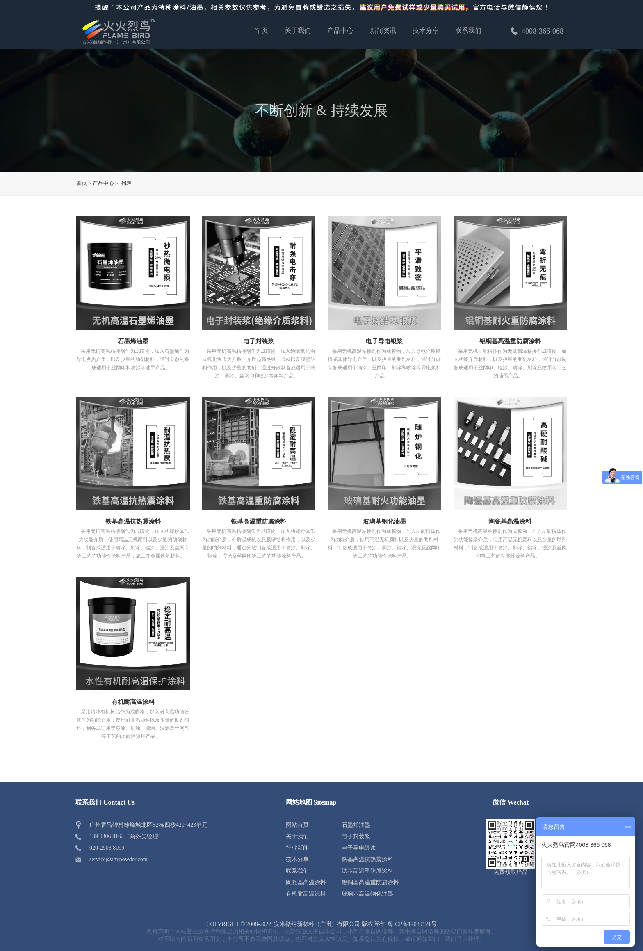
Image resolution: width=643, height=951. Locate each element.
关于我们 (298, 30)
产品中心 (340, 30)
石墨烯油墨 (133, 341)
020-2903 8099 (106, 848)
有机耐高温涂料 (133, 702)
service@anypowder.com (118, 859)
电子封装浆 (258, 341)
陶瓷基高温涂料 (509, 521)
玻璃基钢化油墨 (384, 521)
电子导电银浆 (384, 341)
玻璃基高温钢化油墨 (367, 894)
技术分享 (426, 30)
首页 (81, 183)
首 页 (260, 30)
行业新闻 (297, 848)
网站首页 (297, 825)
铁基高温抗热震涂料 (133, 521)
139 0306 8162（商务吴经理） (126, 836)
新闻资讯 (383, 30)
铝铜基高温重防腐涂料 (510, 341)
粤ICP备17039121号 (412, 924)
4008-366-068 (536, 31)
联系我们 (468, 30)
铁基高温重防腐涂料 (258, 521)
